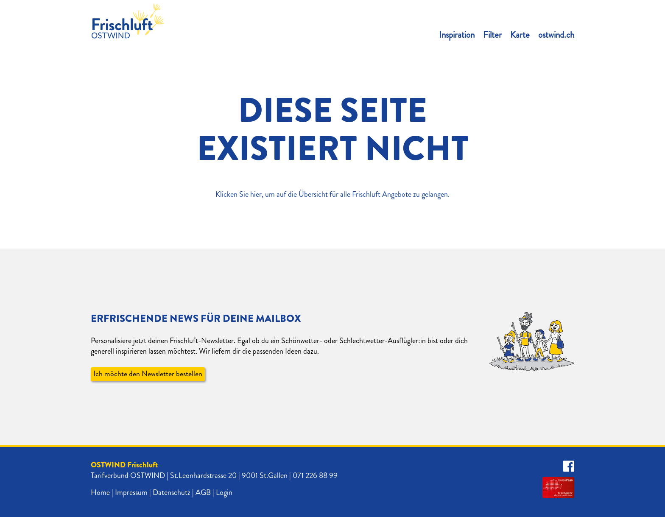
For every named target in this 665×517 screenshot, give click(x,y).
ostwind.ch (556, 34)
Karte (520, 34)
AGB (203, 492)
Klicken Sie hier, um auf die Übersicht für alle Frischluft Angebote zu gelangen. (332, 194)
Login (224, 492)
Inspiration (457, 34)
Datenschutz (171, 492)
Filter (492, 34)
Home (100, 492)
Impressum (131, 492)
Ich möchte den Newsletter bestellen (147, 374)
